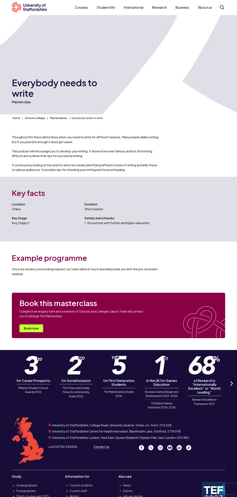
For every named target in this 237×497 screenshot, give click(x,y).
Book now (31, 328)
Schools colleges (35, 118)
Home (16, 118)
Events (127, 491)
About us (205, 7)
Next (231, 387)
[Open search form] (222, 7)
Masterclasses (58, 118)
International (133, 7)
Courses (81, 7)
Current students (81, 485)
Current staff (78, 491)
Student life (106, 7)
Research (159, 7)
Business (182, 7)
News (127, 485)
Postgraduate (26, 491)
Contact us (101, 447)
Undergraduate (26, 485)
